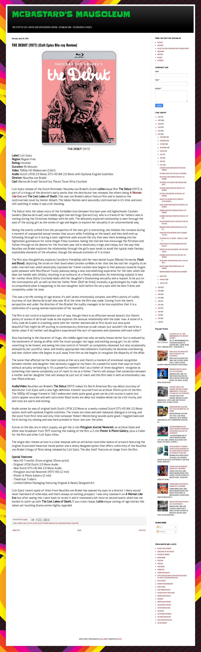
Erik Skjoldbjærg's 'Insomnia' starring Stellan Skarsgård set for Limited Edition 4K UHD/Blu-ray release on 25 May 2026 (179, 449)
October (163, 144)
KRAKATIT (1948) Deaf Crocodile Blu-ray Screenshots (179, 503)
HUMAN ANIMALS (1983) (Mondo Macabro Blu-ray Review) (179, 485)
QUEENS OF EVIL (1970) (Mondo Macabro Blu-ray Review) (178, 467)
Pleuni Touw (74, 523)
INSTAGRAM (160, 51)
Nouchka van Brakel (64, 523)
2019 (159, 291)
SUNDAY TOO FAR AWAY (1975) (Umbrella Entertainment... (171, 200)
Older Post (142, 530)
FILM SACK (160, 563)
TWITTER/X (160, 54)
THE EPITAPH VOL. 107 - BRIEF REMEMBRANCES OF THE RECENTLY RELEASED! (179, 336)
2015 (159, 305)
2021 (159, 134)
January (162, 283)
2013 (159, 312)
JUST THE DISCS (161, 581)
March (162, 276)
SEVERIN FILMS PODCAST (164, 596)
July (161, 154)
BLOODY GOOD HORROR (164, 548)
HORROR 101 (160, 570)
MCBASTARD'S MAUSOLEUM (71, 14)
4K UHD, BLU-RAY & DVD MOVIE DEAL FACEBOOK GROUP (173, 48)
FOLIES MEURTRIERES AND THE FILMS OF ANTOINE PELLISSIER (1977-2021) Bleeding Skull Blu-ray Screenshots (179, 430)
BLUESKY (159, 57)
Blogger (119, 639)
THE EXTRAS (160, 611)
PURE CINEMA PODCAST (163, 590)
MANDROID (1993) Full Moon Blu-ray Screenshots (178, 370)
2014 (159, 308)
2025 (159, 120)
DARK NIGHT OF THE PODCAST (165, 551)
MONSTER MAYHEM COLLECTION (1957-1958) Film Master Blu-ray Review (179, 409)
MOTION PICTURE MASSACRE (165, 584)
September (163, 148)
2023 (159, 127)
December (163, 137)
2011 (159, 318)
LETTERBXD (160, 60)
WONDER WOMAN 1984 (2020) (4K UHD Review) (173, 272)
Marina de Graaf (53, 523)
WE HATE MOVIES (162, 623)
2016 (159, 301)
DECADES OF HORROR (163, 554)
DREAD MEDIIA (161, 558)
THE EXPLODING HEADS (163, 608)
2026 (159, 117)
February (163, 279)
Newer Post (16, 530)
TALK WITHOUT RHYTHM (164, 605)
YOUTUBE (160, 42)
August (162, 151)
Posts (159, 527)
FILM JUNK (160, 561)
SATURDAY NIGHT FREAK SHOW (166, 593)
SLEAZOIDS (160, 599)
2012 (159, 315)
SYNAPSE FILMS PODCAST (164, 602)
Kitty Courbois (44, 523)
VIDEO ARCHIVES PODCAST (164, 620)
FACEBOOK (160, 45)
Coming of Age (22, 523)
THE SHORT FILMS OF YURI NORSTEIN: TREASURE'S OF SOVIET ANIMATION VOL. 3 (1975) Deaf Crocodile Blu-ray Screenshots (179, 390)
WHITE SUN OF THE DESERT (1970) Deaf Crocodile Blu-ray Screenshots (179, 354)
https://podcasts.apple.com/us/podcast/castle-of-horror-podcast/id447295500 (172, 577)
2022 (159, 131)
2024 (159, 124)
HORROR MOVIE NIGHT (163, 573)
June (161, 158)
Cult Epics (29, 523)
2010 (159, 322)
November (163, 141)
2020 (159, 287)
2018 (159, 294)
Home (79, 530)
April (161, 165)
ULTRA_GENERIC (103, 639)
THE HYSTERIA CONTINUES (164, 614)
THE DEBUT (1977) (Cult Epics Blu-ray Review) (173, 173)
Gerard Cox (36, 523)
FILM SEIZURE (160, 567)
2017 (159, 298)
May (161, 161)
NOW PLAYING (161, 587)
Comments (161, 532)
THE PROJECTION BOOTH (164, 617)
